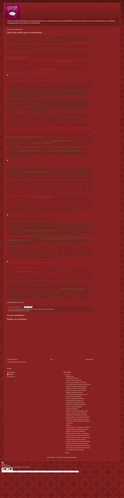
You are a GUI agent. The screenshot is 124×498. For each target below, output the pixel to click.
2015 (66, 374)
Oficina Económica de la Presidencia (30, 150)
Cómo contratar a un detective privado (75, 449)
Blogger (75, 457)
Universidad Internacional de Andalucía (73, 289)
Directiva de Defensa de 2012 (46, 69)
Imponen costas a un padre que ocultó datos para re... (78, 445)
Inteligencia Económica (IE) (63, 61)
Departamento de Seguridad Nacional (62, 141)
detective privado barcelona (39, 309)
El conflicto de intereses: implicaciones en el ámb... (78, 419)
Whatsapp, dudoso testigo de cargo (74, 392)
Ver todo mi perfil (11, 376)
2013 (66, 452)
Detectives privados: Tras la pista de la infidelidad (77, 417)
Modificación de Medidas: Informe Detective (76, 388)
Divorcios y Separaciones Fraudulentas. (75, 398)
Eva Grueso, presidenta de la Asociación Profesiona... (78, 441)
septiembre (69, 376)
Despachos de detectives (72, 408)
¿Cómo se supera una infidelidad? (74, 406)
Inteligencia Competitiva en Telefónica (40, 197)
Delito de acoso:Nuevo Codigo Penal (74, 400)
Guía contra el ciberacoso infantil (73, 396)
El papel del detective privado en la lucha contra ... (77, 443)
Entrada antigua (89, 359)
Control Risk (24, 271)
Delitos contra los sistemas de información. (76, 404)
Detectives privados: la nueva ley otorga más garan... (78, 427)
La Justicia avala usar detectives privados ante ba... (78, 435)
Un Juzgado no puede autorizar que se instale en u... (78, 421)
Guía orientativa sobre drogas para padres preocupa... (78, 384)
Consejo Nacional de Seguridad (42, 143)
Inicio (51, 359)
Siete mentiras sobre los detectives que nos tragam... (78, 447)
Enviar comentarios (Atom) (20, 362)
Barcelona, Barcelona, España (23, 310)
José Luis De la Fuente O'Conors (36, 172)
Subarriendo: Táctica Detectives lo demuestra (76, 415)
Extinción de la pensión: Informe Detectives (76, 390)
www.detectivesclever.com (15, 302)
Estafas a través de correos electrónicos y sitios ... (77, 411)
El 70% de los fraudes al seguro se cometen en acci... (78, 437)
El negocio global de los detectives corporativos (77, 429)
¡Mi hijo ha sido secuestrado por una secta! (76, 382)
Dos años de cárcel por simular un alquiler (75, 439)
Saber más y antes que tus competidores (75, 431)
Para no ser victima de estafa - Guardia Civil (76, 413)
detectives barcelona (49, 309)
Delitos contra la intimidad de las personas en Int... (77, 394)
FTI (30, 271)
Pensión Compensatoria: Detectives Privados (76, 386)
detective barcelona (29, 309)
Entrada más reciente (12, 359)
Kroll (18, 271)
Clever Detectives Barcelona (18, 309)
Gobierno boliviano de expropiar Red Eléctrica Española (40, 230)
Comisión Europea (73, 90)
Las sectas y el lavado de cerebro (74, 380)
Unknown (11, 374)
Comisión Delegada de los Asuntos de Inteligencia (65, 150)
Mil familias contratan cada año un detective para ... (78, 433)
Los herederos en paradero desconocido (75, 402)
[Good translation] (4, 469)
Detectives (68, 425)
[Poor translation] (10, 469)
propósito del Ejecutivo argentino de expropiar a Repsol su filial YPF (61, 238)
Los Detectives (69, 423)
